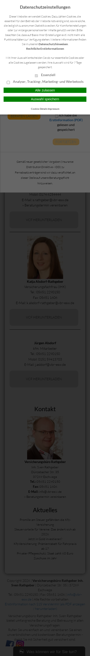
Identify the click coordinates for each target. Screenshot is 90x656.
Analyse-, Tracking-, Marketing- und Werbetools (45, 82)
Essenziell (45, 75)
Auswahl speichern (45, 99)
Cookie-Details (39, 108)
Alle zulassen (45, 90)
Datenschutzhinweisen (53, 44)
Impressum (53, 108)
